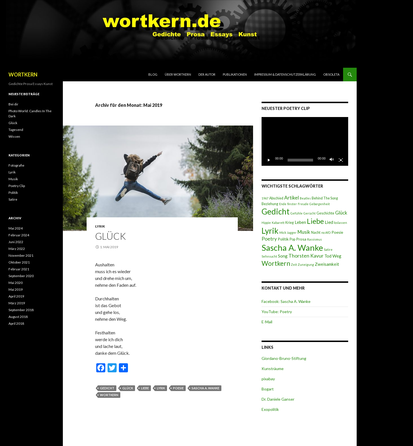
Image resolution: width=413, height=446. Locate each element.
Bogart (268, 388)
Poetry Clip (16, 186)
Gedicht (107, 388)
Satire (12, 199)
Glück (110, 236)
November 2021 (20, 255)
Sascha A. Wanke (205, 388)
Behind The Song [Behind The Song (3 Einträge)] (325, 198)
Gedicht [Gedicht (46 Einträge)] (276, 211)
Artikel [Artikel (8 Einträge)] (291, 198)
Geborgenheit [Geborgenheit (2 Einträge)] (319, 204)
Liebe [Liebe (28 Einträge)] (315, 221)
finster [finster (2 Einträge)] (292, 204)
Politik (13, 192)
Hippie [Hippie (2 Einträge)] (266, 222)
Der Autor (206, 74)
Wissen (14, 136)
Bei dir (13, 104)
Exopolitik (270, 409)
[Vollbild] (341, 160)
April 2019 (16, 296)
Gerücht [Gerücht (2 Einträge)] (309, 213)
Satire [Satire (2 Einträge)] (328, 249)
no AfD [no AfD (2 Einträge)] (326, 232)
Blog (152, 74)
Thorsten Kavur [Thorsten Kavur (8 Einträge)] (306, 256)
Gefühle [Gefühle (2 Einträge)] (296, 213)
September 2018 (21, 310)
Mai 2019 (15, 289)
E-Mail (267, 321)
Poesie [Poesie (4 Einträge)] (337, 232)
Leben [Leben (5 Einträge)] (300, 222)
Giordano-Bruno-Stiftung (284, 358)
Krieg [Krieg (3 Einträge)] (289, 222)
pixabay (268, 378)
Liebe (145, 388)
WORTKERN (22, 74)
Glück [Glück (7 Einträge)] (341, 213)
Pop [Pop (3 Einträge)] (292, 239)
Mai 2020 (15, 283)
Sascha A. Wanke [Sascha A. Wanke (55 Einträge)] (292, 247)
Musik (13, 179)
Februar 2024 (18, 235)
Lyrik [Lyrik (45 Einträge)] (270, 230)
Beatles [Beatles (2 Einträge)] (305, 198)
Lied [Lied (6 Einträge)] (329, 222)
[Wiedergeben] (269, 160)
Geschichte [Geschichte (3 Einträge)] (325, 213)
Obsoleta (331, 74)
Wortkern (109, 395)
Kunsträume (273, 368)
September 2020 (21, 276)
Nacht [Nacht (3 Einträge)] (315, 232)
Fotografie (16, 165)
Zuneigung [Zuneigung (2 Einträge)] (306, 264)
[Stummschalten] (332, 160)
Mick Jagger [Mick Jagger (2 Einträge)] (288, 232)
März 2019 (16, 303)
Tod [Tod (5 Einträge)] (327, 255)
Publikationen (235, 74)
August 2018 (18, 317)
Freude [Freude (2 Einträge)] (303, 204)
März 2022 (16, 249)
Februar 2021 (18, 269)
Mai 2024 (15, 228)
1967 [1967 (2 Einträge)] (265, 198)
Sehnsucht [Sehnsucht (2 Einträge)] (269, 256)
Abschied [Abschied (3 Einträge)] (276, 198)
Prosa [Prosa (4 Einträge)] (301, 239)
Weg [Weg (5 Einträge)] (336, 255)
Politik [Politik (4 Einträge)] (283, 239)
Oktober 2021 (19, 262)
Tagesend (15, 130)
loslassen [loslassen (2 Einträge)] (340, 222)
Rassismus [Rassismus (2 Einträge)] (314, 239)
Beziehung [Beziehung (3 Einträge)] (270, 204)
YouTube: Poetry (277, 311)
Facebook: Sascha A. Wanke (286, 301)
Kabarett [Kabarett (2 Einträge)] (278, 222)
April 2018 (16, 323)
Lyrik (100, 226)
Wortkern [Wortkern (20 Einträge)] (276, 263)
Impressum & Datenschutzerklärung (285, 74)
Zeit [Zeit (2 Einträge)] (294, 264)
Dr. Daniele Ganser (278, 399)
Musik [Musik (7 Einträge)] (304, 232)
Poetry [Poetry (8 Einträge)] (269, 239)
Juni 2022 (15, 242)
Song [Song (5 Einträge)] (283, 255)
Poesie (178, 388)
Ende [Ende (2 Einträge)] (282, 204)
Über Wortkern (178, 74)
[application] (305, 141)
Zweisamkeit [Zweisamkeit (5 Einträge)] (327, 264)
